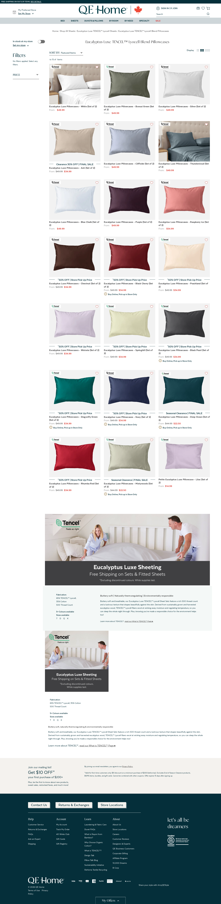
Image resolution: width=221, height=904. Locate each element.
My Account (61, 824)
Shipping (32, 844)
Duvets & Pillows (93, 21)
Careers (116, 834)
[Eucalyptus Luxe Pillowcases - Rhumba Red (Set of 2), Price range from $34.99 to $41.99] (74, 457)
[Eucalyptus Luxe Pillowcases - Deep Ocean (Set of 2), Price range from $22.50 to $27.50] (184, 390)
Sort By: (54, 52)
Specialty (144, 21)
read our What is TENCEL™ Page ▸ (139, 621)
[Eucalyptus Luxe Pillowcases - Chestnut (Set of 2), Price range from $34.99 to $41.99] (74, 257)
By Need (129, 21)
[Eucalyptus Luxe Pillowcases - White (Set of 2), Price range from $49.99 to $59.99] (74, 84)
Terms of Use (34, 890)
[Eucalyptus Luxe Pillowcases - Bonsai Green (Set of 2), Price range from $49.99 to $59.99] (129, 84)
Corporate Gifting (120, 853)
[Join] (175, 8)
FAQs (30, 834)
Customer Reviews (121, 839)
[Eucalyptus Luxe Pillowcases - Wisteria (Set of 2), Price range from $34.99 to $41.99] (74, 323)
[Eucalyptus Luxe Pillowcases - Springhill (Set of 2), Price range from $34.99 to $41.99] (129, 323)
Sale (158, 21)
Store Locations (112, 805)
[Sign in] (162, 8)
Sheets (74, 21)
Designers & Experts (121, 844)
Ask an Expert (34, 839)
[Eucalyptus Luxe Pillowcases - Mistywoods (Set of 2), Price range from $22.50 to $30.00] (129, 457)
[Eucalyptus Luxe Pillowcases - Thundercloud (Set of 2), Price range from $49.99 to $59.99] (184, 141)
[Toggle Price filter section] (26, 75)
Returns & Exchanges (73, 805)
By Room (113, 21)
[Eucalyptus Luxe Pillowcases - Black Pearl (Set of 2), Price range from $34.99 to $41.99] (184, 323)
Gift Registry (61, 844)
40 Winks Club (62, 834)
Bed (63, 21)
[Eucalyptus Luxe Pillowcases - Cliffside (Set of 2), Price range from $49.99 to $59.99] (129, 141)
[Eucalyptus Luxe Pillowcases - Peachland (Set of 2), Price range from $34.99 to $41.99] (184, 257)
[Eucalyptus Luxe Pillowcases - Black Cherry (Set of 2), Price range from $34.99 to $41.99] (129, 257)
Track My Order (63, 829)
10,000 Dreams (120, 863)
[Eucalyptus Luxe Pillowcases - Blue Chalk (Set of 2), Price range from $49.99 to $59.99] (74, 199)
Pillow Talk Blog (91, 860)
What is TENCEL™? (92, 850)
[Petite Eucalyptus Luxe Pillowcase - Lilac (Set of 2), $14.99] (184, 457)
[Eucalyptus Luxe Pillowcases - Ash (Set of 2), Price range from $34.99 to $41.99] (74, 141)
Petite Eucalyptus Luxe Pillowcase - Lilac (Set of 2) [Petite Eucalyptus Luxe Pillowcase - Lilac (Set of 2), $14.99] (183, 481)
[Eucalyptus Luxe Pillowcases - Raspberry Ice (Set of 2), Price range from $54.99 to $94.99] (184, 199)
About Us (117, 824)
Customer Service (36, 824)
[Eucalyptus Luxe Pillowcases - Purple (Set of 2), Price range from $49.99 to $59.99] (129, 199)
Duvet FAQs (89, 829)
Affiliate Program (120, 858)
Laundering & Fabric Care (95, 824)
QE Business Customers (123, 848)
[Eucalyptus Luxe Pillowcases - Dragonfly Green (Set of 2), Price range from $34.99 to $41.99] (74, 390)
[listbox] (72, 52)
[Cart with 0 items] (208, 8)
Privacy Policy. (127, 767)
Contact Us (39, 805)
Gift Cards (60, 839)
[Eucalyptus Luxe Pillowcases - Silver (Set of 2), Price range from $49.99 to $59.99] (184, 84)
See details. (36, 2)
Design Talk (89, 855)
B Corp (116, 868)
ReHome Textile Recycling (95, 870)
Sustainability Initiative (94, 865)
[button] (26, 13)
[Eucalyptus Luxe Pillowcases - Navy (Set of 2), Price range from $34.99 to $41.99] (129, 390)
